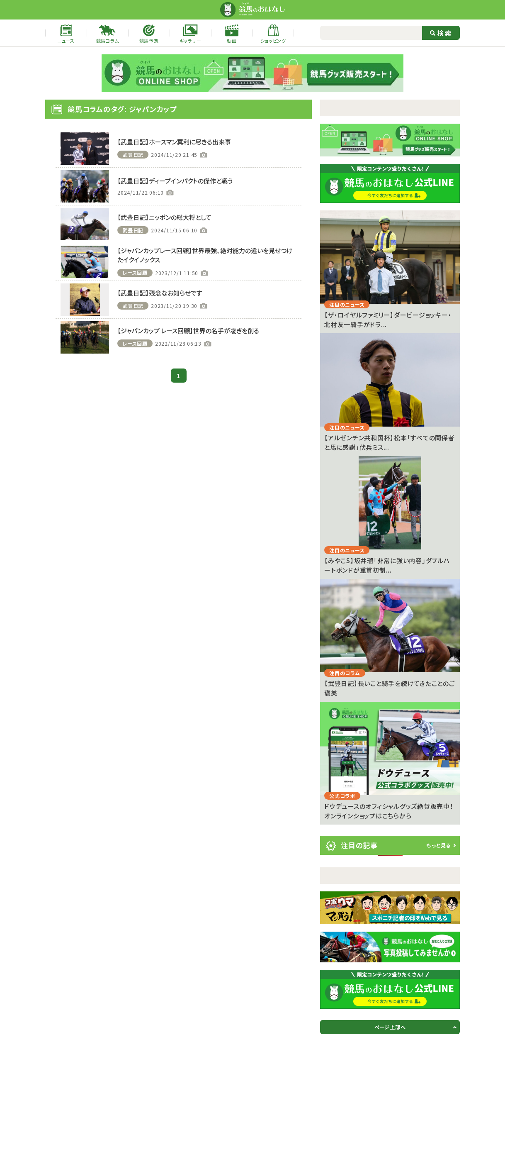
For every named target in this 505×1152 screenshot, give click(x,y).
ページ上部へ (390, 1026)
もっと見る (438, 845)
